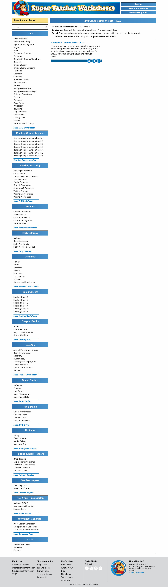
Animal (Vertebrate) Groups (26, 350)
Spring (16, 435)
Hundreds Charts (21, 79)
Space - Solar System (23, 367)
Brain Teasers (20, 459)
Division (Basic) (20, 65)
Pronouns (18, 273)
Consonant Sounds (22, 211)
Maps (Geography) (22, 394)
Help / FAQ (42, 564)
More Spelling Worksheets (25, 316)
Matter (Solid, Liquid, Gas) (25, 361)
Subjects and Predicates (24, 282)
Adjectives (18, 267)
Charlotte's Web (21, 329)
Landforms (18, 391)
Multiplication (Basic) (23, 88)
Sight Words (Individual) (24, 247)
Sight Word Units (21, 244)
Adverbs (17, 270)
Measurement (20, 82)
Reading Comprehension (25, 160)
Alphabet (18, 238)
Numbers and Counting (24, 506)
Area (16, 50)
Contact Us (42, 577)
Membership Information (23, 567)
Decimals (18, 62)
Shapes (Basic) (20, 509)
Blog (63, 571)
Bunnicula (18, 326)
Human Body (19, 358)
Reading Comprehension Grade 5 (28, 153)
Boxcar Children (21, 335)
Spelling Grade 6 (21, 311)
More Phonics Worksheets (25, 227)
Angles (17, 47)
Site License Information (23, 571)
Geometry (18, 73)
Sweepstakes (67, 577)
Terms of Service (44, 574)
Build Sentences (21, 241)
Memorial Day (20, 444)
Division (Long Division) (24, 68)
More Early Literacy (22, 251)
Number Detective (22, 467)
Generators (66, 580)
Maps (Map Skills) (21, 397)
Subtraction (19, 114)
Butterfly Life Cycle (22, 353)
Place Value (19, 103)
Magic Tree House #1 (23, 332)
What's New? (67, 567)
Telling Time (19, 117)
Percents (17, 97)
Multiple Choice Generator (25, 526)
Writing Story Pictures (23, 194)
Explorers (18, 388)
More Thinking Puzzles (24, 475)
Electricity (18, 355)
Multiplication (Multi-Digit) (25, 91)
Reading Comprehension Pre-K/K (28, 138)
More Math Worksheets (24, 127)
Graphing (18, 76)
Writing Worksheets (23, 197)
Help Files (18, 547)
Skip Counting (20, 111)
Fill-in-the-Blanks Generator (26, 529)
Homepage (66, 564)
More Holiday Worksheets (25, 448)
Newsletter (66, 574)
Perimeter (18, 100)
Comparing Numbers (23, 53)
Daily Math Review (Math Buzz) (27, 59)
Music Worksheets (22, 420)
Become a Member (20, 564)
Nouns (17, 261)
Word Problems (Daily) (24, 123)
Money (17, 85)
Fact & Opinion (20, 179)
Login (14, 573)
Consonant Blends (22, 217)
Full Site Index (43, 567)
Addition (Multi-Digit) (23, 41)
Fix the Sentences (21, 182)
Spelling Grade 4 (21, 305)
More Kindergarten (22, 513)
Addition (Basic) (20, 38)
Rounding (18, 108)
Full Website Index (22, 544)
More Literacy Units (22, 339)
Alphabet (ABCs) (21, 503)
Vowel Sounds (20, 214)
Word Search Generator (24, 523)
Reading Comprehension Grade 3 (28, 147)
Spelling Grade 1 (21, 297)
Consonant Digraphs (23, 220)
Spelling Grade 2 (21, 300)
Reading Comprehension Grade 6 (28, 155)
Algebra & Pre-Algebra (24, 44)
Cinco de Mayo (20, 438)
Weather (17, 370)
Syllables (17, 279)
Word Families (20, 223)
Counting (18, 56)
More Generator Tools (23, 534)
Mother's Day (20, 441)
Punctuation (19, 276)
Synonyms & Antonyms (24, 188)
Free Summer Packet (25, 20)
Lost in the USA (20, 470)
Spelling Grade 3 (21, 302)
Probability (18, 106)
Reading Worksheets (23, 170)
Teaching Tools (20, 485)
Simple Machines (21, 364)
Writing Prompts (21, 191)
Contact (17, 550)
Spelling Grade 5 (21, 308)
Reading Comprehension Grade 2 (28, 144)
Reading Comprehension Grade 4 (28, 150)
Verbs (16, 264)
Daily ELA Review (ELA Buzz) (26, 176)
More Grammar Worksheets (26, 286)
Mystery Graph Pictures (24, 464)
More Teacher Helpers (24, 492)
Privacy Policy (43, 571)
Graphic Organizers (22, 185)
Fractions (18, 70)
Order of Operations (23, 94)
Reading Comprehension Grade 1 (28, 141)
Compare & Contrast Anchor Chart (67, 42)
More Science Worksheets (25, 374)
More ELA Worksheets (23, 201)
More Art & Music (21, 425)
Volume (17, 120)
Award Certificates (22, 488)
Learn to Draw (20, 417)
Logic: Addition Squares (24, 462)
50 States (18, 385)
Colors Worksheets (22, 411)
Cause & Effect (20, 173)
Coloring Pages (20, 414)
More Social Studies (22, 401)
